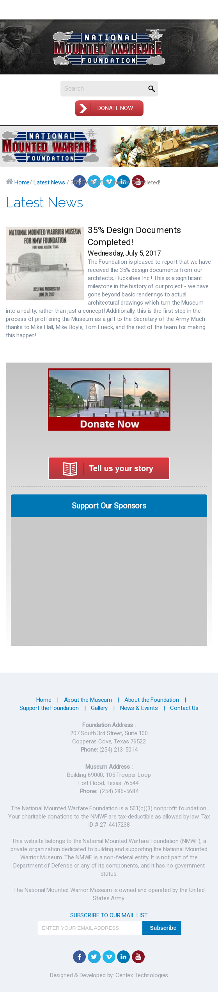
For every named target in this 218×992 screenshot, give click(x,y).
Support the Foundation (49, 708)
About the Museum (88, 699)
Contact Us (184, 708)
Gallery (99, 708)
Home (18, 182)
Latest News (49, 182)
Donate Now (115, 108)
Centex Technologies (141, 975)
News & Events (139, 708)
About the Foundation (151, 699)
